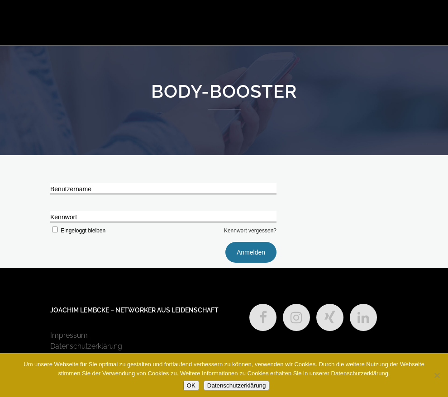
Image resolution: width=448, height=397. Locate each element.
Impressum (69, 335)
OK (191, 385)
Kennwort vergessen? (250, 230)
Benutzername (70, 189)
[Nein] (436, 375)
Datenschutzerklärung (86, 346)
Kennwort (63, 217)
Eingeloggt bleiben (77, 230)
